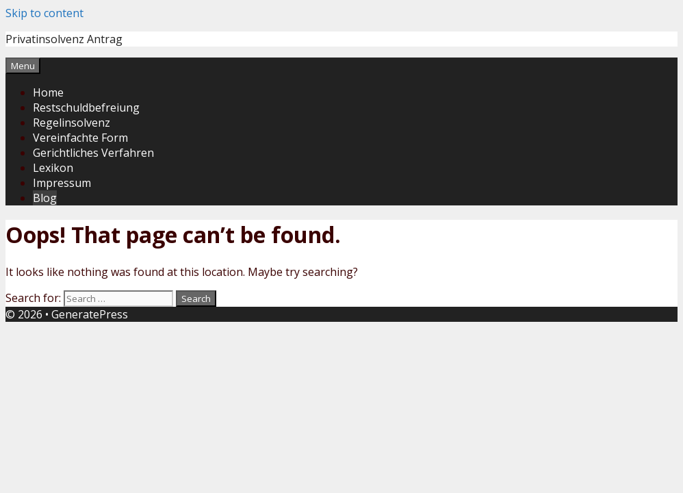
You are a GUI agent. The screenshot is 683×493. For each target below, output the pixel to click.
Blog (45, 197)
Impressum (62, 182)
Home (48, 92)
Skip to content (44, 13)
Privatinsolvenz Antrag (64, 39)
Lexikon (53, 167)
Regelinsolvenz (71, 122)
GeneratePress (89, 314)
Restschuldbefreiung (86, 107)
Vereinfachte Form (80, 137)
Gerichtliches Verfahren (93, 152)
